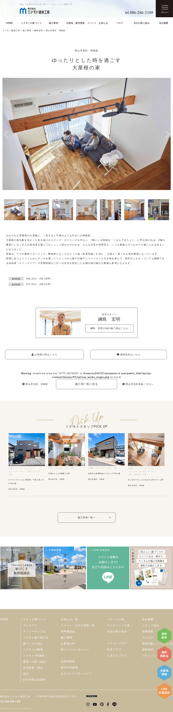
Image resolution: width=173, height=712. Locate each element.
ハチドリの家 (115, 619)
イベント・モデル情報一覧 (78, 625)
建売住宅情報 (69, 667)
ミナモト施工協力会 (36, 637)
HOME (4, 619)
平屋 (67, 468)
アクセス (148, 637)
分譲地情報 (164, 672)
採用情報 (148, 631)
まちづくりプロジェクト (76, 673)
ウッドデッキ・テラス (25, 468)
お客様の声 (68, 643)
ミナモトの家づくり (31, 23)
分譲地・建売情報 (75, 23)
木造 (10, 474)
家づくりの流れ (33, 643)
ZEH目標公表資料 (34, 679)
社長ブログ (114, 649)
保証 (26, 673)
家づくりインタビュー (75, 649)
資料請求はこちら (128, 354)
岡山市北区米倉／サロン (138, 384)
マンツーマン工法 (34, 631)
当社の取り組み (142, 23)
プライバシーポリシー (156, 655)
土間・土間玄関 (134, 474)
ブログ (119, 23)
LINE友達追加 (164, 691)
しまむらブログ (117, 655)
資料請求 (164, 635)
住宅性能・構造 (33, 667)
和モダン (152, 471)
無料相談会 (164, 654)
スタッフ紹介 (150, 625)
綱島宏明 (38, 30)
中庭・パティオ (33, 471)
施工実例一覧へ (86, 517)
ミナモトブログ (117, 643)
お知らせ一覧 (69, 619)
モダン (22, 471)
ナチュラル (13, 471)
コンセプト (30, 625)
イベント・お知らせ (97, 23)
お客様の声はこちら (44, 354)
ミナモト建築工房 (11, 30)
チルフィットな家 (118, 625)
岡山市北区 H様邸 (35, 384)
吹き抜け (59, 468)
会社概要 (148, 619)
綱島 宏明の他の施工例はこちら (109, 328)
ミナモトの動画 (33, 649)
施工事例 (53, 23)
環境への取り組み (34, 661)
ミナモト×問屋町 (34, 655)
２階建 (11, 468)
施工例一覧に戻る (86, 384)
